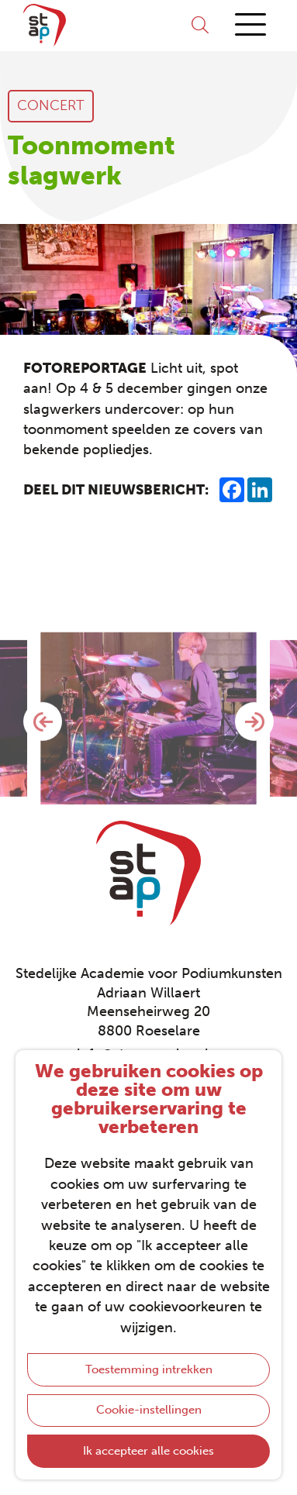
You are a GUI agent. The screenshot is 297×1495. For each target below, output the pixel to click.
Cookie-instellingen (149, 1410)
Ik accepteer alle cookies (148, 1451)
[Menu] (250, 25)
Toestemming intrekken (148, 1369)
